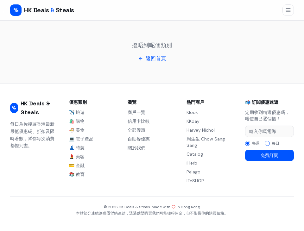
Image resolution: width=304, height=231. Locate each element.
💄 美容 (77, 156)
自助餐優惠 (139, 139)
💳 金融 (77, 165)
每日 (275, 143)
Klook (192, 112)
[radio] (247, 143)
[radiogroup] (269, 143)
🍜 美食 (77, 130)
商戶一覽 (136, 112)
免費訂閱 (269, 155)
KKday (193, 121)
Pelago (193, 172)
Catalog (195, 154)
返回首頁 (152, 58)
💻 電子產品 (81, 139)
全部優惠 (136, 130)
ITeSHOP (195, 181)
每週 (256, 143)
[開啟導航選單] (288, 10)
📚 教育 (77, 174)
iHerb (192, 163)
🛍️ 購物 (77, 121)
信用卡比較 (139, 121)
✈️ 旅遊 (77, 112)
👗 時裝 (77, 148)
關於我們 (136, 148)
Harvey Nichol (201, 130)
